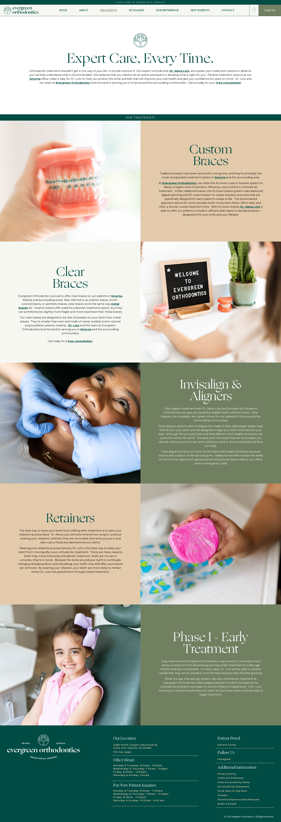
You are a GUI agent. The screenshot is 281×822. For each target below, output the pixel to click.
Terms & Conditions (231, 778)
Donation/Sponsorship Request (238, 799)
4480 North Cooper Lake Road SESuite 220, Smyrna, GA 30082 (135, 746)
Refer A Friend (227, 803)
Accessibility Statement (233, 786)
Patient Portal (227, 745)
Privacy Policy (227, 774)
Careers (223, 795)
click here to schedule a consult (140, 2)
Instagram (224, 759)
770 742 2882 (122, 752)
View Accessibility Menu (234, 782)
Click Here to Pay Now (232, 791)
